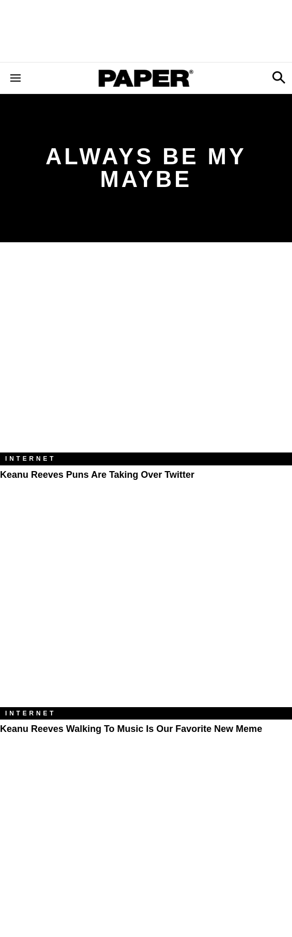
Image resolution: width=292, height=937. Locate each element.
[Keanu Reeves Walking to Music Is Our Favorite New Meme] (146, 609)
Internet (30, 458)
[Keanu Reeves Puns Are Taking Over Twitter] (146, 355)
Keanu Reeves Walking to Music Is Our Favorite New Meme (131, 729)
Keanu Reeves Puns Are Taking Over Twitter (97, 475)
